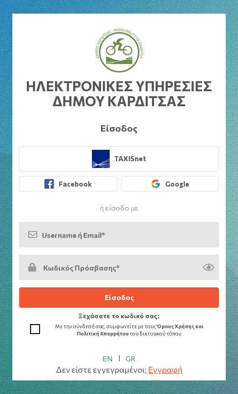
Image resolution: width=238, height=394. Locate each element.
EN (107, 358)
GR (131, 358)
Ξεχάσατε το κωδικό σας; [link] (119, 316)
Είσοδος (119, 297)
